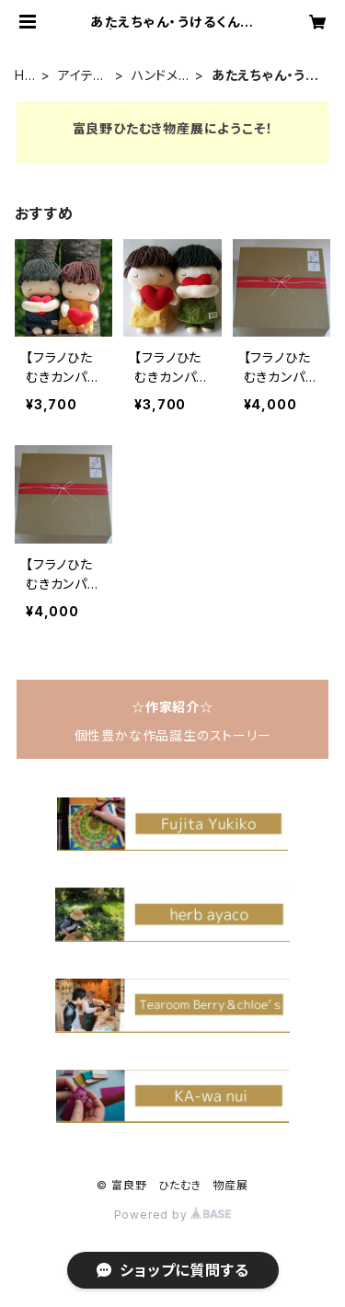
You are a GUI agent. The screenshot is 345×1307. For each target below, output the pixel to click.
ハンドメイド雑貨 (161, 76)
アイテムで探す (82, 76)
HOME (25, 76)
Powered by (173, 1214)
